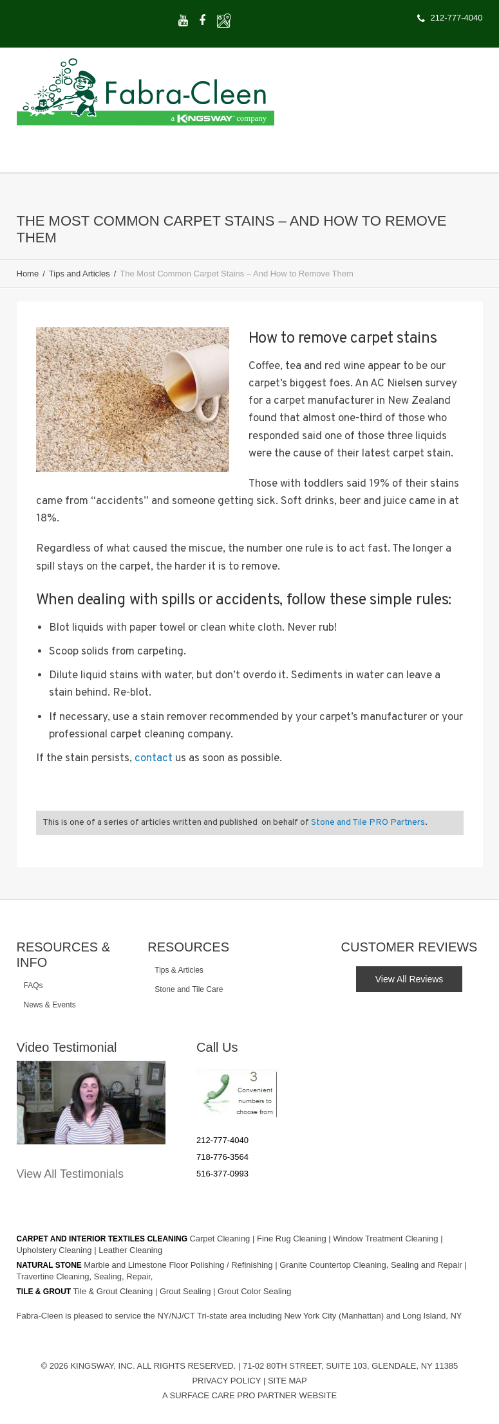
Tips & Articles (179, 970)
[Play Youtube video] (91, 1102)
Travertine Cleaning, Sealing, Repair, (85, 1276)
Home (28, 273)
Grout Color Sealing (254, 1291)
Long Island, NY (432, 1315)
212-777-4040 (222, 1140)
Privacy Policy (226, 1380)
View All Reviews (409, 979)
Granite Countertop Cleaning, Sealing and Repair (371, 1265)
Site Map (287, 1380)
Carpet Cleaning (220, 1238)
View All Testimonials (70, 1173)
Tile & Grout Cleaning (114, 1291)
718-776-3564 (222, 1157)
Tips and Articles (79, 273)
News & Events (50, 1004)
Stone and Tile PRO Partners (368, 822)
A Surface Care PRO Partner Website (249, 1395)
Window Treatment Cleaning (386, 1238)
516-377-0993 (222, 1173)
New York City (311, 1315)
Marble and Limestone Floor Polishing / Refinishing (179, 1265)
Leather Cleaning (130, 1250)
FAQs (33, 985)
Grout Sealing (186, 1291)
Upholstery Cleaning (56, 1250)
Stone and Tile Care (189, 989)
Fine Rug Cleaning (292, 1238)
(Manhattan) (362, 1315)
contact (154, 759)
